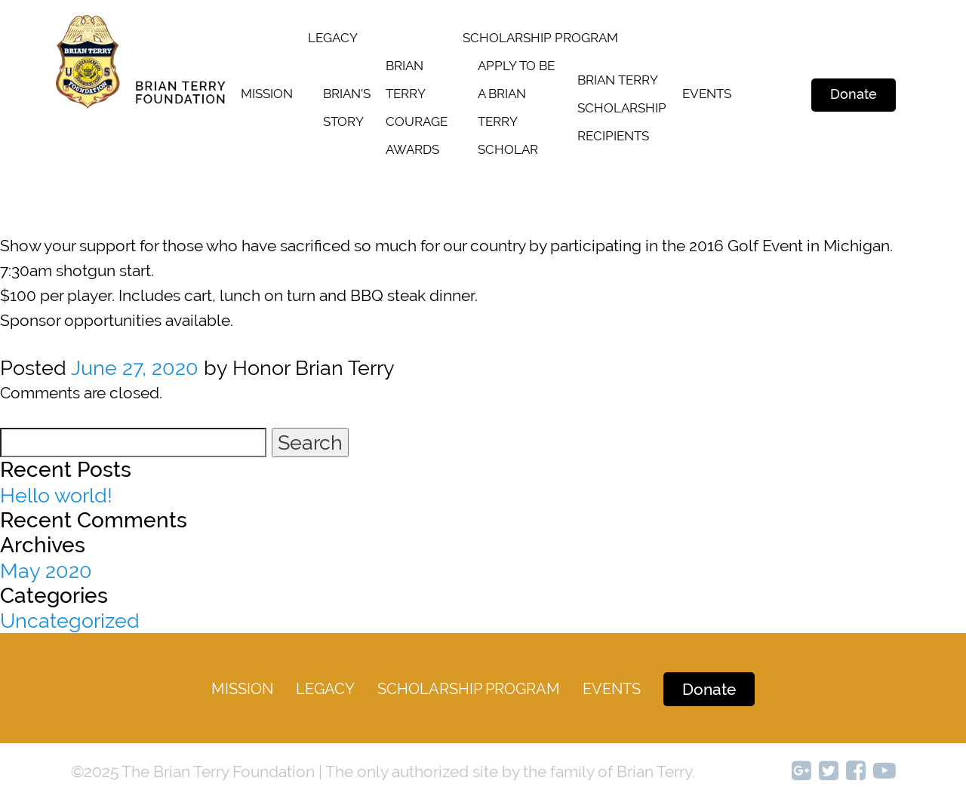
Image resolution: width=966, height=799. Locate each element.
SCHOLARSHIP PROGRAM (540, 37)
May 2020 (46, 570)
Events (706, 93)
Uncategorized (70, 620)
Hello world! (56, 495)
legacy (333, 37)
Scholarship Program (468, 689)
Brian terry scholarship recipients (621, 107)
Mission (267, 93)
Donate (853, 94)
